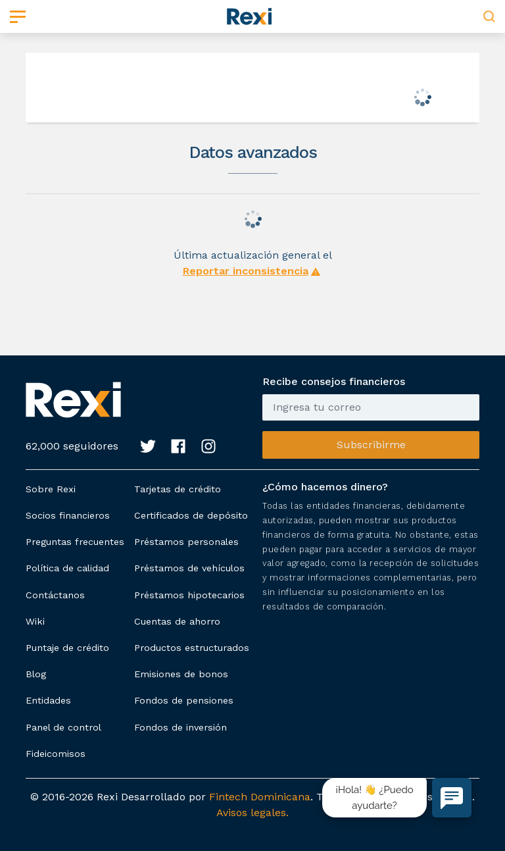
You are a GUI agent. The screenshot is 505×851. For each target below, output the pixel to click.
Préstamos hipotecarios (189, 595)
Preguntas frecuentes (75, 541)
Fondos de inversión (180, 727)
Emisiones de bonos (181, 674)
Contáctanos (55, 595)
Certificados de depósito (191, 515)
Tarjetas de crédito (177, 489)
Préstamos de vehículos (189, 568)
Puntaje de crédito (67, 647)
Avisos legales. (252, 812)
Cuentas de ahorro (177, 621)
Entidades (48, 700)
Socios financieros (68, 515)
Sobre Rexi (51, 489)
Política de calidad (67, 568)
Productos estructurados (191, 647)
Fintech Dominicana (259, 796)
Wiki (35, 621)
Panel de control (63, 727)
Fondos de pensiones (183, 700)
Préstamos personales (186, 541)
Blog (36, 674)
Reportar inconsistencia (245, 271)
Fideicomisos (55, 753)
